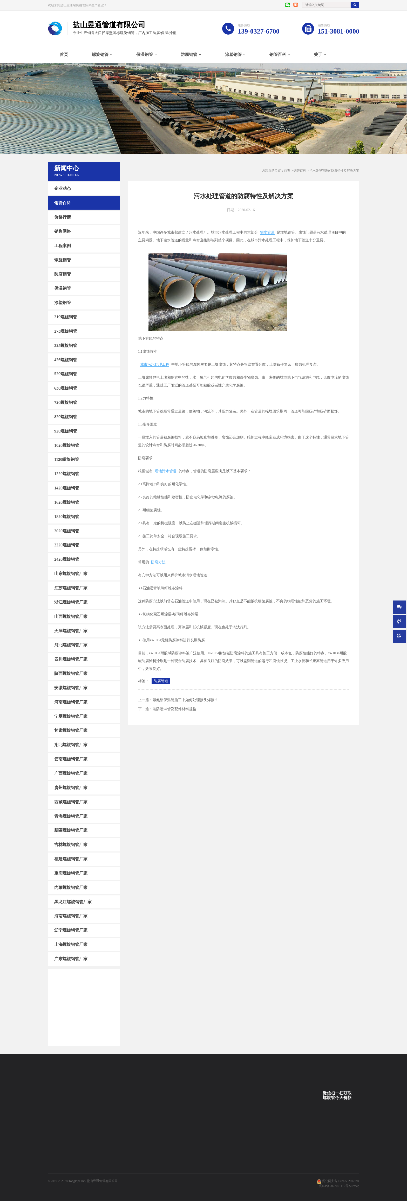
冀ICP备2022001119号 (333, 1186)
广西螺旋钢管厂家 (70, 773)
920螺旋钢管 (65, 431)
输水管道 (267, 232)
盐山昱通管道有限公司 (102, 1181)
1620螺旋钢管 (66, 502)
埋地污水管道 (166, 471)
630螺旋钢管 (65, 388)
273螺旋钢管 (65, 331)
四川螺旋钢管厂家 (70, 659)
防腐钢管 (189, 54)
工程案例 (62, 245)
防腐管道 (161, 681)
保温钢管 (144, 54)
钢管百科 (277, 54)
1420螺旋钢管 (66, 488)
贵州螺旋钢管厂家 (70, 787)
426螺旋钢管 (65, 359)
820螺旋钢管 (65, 417)
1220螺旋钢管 (66, 474)
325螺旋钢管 (65, 345)
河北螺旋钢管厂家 (70, 645)
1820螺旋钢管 (66, 516)
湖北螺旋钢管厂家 (70, 744)
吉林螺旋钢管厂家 (70, 844)
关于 (318, 54)
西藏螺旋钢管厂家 (70, 802)
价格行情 (62, 217)
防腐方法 (158, 562)
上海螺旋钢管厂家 (70, 944)
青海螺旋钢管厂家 (70, 816)
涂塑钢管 (233, 54)
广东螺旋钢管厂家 (70, 959)
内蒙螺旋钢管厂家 (70, 887)
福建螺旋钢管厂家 (70, 859)
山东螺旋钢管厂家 (70, 573)
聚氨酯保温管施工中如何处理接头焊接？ (185, 700)
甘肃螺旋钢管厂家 (70, 730)
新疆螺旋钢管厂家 (70, 830)
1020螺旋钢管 (66, 445)
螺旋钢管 (100, 54)
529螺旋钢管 (65, 374)
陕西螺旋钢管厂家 (70, 673)
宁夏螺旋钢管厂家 (70, 716)
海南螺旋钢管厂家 (70, 916)
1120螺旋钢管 (66, 459)
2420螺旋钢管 (66, 559)
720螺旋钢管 (65, 402)
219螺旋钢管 (65, 317)
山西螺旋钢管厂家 (70, 616)
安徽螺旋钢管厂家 (70, 688)
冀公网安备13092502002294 (340, 1181)
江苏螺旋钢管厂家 (70, 588)
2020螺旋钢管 (66, 530)
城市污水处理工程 (154, 364)
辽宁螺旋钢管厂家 (70, 930)
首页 (64, 54)
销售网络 (62, 231)
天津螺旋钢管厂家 (70, 630)
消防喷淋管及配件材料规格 (174, 709)
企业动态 (62, 188)
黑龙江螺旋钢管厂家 (73, 901)
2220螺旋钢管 (66, 545)
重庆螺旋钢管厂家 (70, 873)
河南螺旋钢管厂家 (70, 702)
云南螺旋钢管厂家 (70, 759)
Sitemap (354, 1186)
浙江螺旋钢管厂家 (70, 602)
